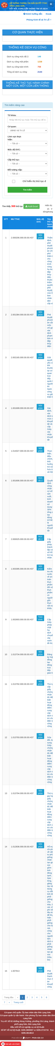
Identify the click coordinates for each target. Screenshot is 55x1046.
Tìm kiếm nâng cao (14, 105)
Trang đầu (8, 997)
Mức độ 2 (40, 479)
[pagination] (49, 209)
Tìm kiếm (27, 190)
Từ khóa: (12, 115)
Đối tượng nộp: (15, 170)
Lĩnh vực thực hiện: (14, 138)
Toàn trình (40, 618)
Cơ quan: (12, 126)
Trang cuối (18, 1002)
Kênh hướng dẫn (32, 14)
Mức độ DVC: (14, 149)
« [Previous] (17, 997)
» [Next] (9, 1002)
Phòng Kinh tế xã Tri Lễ (38, 20)
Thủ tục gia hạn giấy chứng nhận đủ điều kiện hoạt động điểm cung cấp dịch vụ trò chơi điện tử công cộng (50, 814)
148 (39, 56)
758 (39, 67)
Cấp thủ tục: (14, 159)
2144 (40, 72)
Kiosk (48, 14)
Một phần (40, 236)
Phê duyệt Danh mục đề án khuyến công (50, 979)
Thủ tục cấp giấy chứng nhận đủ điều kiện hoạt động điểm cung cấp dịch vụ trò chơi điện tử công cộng (50, 705)
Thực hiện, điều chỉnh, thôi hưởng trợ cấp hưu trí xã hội (50, 461)
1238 (40, 61)
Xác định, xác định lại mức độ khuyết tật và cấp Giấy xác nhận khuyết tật (50, 424)
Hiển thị (48, 205)
